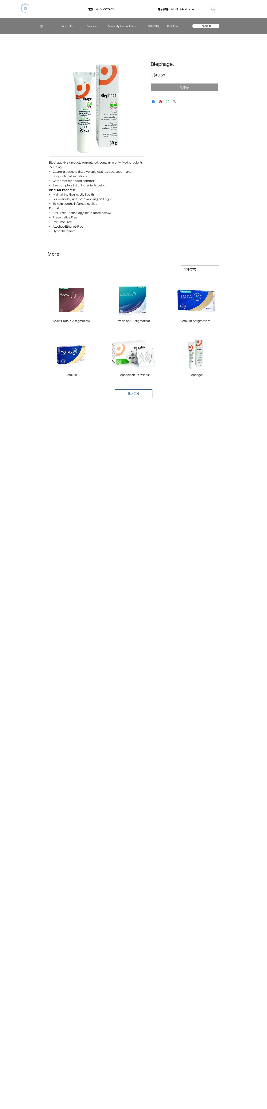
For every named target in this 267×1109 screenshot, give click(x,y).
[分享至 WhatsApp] (167, 102)
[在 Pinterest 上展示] (160, 102)
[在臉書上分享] (153, 102)
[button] (213, 9)
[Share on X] (175, 102)
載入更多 (134, 393)
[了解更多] (205, 26)
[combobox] (200, 269)
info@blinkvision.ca (182, 9)
